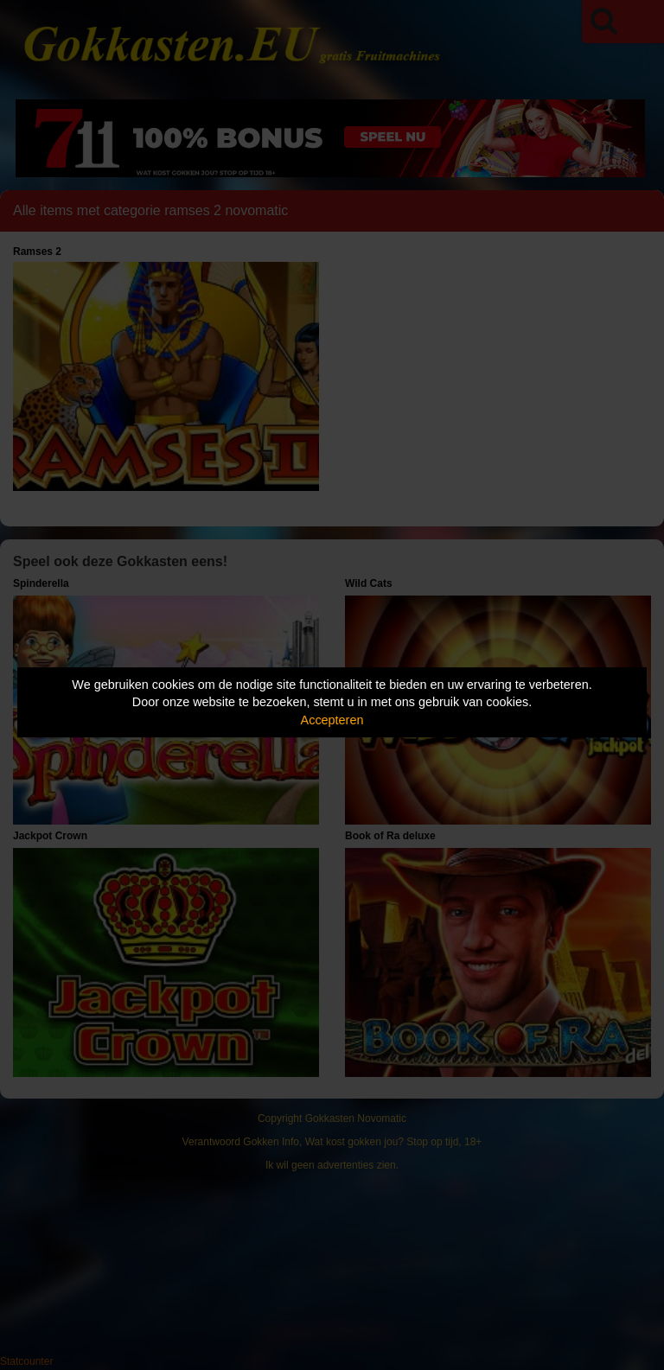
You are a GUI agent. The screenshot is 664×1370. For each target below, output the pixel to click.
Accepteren (332, 720)
